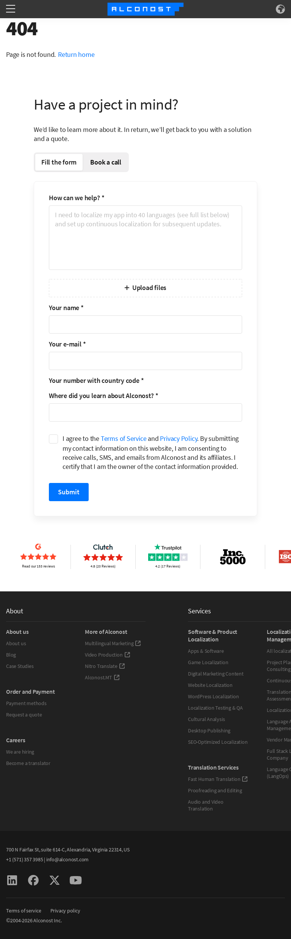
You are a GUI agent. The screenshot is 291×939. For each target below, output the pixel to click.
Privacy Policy (178, 438)
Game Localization (208, 662)
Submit (69, 492)
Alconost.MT (102, 677)
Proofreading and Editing (215, 790)
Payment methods (26, 703)
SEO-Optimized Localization (217, 741)
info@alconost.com (67, 859)
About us (16, 643)
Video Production (107, 654)
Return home (76, 54)
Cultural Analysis (206, 719)
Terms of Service (124, 438)
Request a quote (24, 714)
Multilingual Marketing (113, 643)
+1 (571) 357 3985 (24, 859)
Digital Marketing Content (216, 673)
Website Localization (210, 685)
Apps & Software (206, 650)
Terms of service (23, 910)
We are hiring (20, 751)
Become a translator (28, 763)
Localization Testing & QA (215, 707)
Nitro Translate (105, 666)
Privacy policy (65, 910)
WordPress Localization (213, 696)
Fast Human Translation (218, 779)
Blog (11, 654)
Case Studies (19, 666)
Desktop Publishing (209, 730)
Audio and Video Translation (206, 805)
